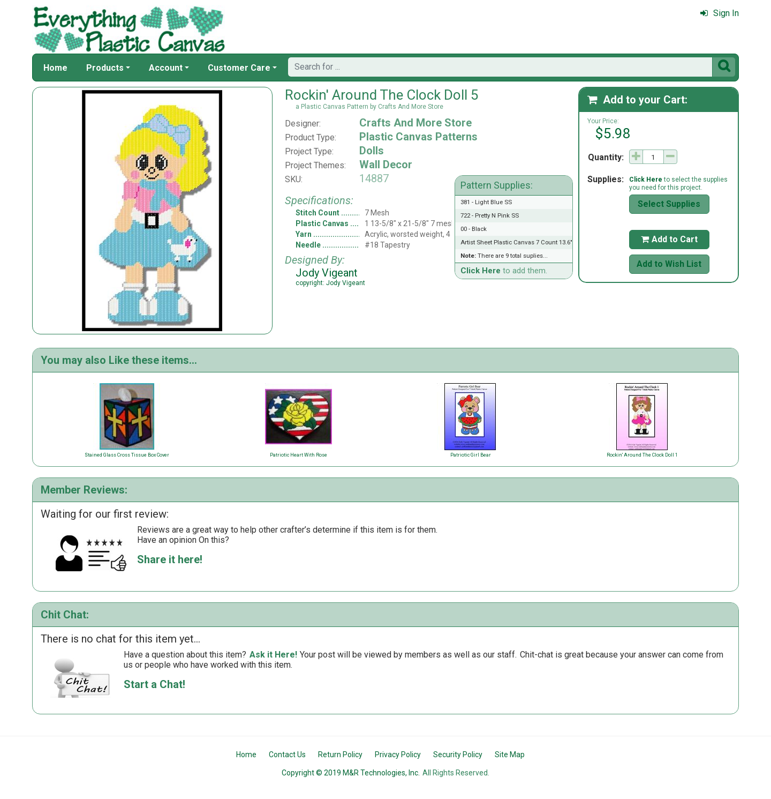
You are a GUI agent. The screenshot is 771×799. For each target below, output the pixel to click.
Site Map (510, 754)
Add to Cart (669, 239)
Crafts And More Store (415, 122)
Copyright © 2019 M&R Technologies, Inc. (351, 772)
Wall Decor (385, 164)
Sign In (719, 13)
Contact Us (287, 754)
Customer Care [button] (239, 68)
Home (55, 68)
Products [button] (105, 68)
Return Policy (340, 754)
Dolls (371, 150)
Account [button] (166, 68)
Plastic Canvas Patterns (418, 136)
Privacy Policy (398, 754)
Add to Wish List (669, 264)
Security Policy (457, 754)
